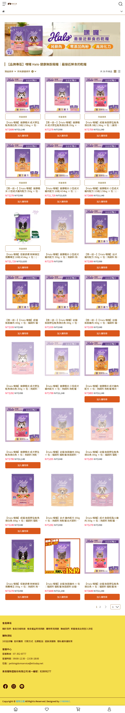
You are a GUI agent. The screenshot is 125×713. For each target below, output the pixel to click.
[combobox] (10, 71)
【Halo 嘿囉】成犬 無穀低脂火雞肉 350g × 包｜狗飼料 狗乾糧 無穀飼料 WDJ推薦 (102, 519)
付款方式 (28, 641)
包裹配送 (39, 641)
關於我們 (6, 628)
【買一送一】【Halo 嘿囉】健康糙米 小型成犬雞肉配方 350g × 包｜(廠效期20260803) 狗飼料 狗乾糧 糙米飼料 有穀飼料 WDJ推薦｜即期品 (22, 190)
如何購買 (18, 641)
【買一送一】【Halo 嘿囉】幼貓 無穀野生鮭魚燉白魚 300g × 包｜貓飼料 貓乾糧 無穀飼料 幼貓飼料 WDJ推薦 (62, 321)
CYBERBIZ (65, 701)
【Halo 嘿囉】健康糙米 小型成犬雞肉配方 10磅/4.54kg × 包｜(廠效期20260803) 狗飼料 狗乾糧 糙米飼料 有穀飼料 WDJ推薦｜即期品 (62, 190)
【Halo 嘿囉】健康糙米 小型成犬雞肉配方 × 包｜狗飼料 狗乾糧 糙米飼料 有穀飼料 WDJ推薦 (62, 387)
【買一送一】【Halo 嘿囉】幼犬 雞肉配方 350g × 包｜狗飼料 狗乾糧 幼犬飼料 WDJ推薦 (102, 255)
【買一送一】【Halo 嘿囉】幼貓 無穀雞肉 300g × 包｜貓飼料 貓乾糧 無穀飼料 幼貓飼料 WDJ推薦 (102, 321)
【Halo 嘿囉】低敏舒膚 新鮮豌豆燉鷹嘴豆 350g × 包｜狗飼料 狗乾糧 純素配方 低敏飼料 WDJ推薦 (22, 585)
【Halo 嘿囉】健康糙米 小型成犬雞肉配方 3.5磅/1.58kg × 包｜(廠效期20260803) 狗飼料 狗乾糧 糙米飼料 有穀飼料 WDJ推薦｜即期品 (102, 190)
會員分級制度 (19, 628)
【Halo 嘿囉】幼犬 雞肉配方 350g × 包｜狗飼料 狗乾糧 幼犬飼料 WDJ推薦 (62, 519)
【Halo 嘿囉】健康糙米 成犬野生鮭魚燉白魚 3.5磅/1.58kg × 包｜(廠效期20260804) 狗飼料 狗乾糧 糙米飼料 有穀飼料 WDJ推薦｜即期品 (22, 124)
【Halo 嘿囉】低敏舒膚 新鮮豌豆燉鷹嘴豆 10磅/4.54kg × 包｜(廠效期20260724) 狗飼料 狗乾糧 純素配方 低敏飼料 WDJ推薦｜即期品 (22, 255)
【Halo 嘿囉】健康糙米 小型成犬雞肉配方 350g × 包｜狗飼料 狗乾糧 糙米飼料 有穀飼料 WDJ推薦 (62, 255)
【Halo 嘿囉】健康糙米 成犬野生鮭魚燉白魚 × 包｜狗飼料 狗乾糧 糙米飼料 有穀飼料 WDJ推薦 (22, 453)
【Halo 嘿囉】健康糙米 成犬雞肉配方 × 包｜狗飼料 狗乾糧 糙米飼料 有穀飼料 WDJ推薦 (102, 387)
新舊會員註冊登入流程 (82, 628)
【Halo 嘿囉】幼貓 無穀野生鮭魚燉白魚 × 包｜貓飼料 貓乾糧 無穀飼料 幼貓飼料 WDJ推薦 (102, 585)
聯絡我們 (65, 628)
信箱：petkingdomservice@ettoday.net (22, 663)
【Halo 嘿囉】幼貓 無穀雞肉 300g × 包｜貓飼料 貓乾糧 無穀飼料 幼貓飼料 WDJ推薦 (62, 453)
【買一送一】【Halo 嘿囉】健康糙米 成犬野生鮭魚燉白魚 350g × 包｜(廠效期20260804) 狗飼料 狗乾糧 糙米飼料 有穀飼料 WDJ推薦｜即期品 (62, 124)
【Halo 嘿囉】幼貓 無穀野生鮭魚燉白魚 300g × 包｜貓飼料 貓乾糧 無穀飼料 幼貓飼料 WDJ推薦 (102, 453)
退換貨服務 (50, 641)
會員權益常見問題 (36, 628)
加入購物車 (23, 135)
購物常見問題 (52, 628)
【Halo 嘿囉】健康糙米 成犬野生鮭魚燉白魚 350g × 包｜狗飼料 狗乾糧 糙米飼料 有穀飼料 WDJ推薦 (22, 387)
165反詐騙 (7, 641)
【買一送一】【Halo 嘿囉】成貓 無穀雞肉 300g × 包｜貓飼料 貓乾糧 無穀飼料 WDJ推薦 (22, 321)
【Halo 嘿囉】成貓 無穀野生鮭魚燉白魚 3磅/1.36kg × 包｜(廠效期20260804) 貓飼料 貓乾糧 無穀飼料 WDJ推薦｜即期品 (102, 124)
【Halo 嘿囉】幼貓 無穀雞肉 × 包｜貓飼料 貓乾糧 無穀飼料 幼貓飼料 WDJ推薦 (62, 585)
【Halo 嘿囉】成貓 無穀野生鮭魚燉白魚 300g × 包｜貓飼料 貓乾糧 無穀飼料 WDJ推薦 (22, 519)
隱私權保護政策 (64, 641)
